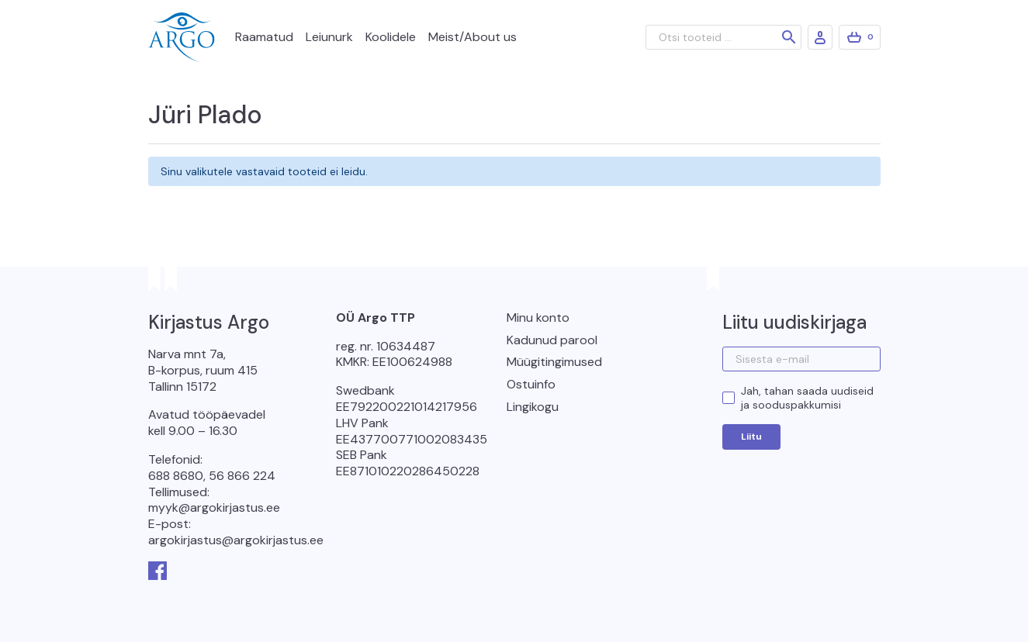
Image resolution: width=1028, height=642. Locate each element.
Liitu (751, 436)
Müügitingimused (554, 362)
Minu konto (538, 317)
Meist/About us (472, 37)
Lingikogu (533, 407)
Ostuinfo (531, 384)
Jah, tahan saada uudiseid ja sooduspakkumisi (807, 398)
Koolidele (390, 37)
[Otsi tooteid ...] (723, 37)
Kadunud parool (552, 340)
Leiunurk (329, 37)
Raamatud (264, 37)
